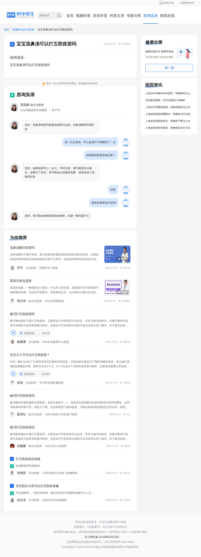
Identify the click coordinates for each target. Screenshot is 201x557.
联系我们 (79, 526)
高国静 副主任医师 (23, 29)
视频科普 (83, 16)
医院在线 (167, 16)
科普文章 (117, 16)
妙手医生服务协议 (64, 531)
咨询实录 (150, 16)
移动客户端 (167, 3)
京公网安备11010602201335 (102, 536)
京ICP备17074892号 (114, 526)
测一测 (169, 67)
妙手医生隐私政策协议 (92, 531)
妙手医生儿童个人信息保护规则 (128, 531)
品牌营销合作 (187, 3)
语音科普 (100, 16)
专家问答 (134, 16)
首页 (70, 16)
